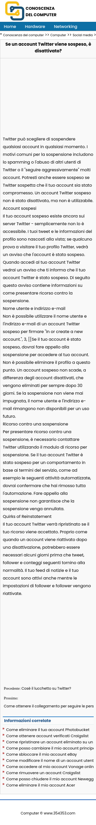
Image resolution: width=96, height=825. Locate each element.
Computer (58, 35)
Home (10, 27)
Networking (65, 27)
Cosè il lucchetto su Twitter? (46, 688)
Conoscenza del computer (23, 35)
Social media (83, 35)
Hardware (35, 27)
